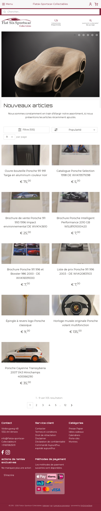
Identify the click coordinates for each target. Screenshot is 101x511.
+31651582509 (8, 445)
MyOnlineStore (86, 506)
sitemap (46, 506)
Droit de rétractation (45, 435)
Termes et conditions (46, 432)
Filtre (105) (26, 130)
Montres (73, 441)
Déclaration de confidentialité (50, 441)
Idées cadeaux (76, 432)
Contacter (40, 428)
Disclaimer (40, 438)
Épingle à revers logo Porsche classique (25, 323)
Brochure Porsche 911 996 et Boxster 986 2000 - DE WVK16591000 (25, 274)
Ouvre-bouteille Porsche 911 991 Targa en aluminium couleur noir (25, 173)
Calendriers (74, 435)
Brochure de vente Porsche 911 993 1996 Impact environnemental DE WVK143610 (25, 222)
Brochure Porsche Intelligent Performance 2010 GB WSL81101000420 (76, 222)
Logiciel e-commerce (62, 506)
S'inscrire (9, 475)
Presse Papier (76, 428)
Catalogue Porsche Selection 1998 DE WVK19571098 (76, 173)
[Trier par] (74, 129)
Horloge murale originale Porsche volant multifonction (76, 323)
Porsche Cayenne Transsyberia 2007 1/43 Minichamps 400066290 (25, 372)
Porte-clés (74, 438)
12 (65, 405)
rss (51, 506)
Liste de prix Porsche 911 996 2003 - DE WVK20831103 (75, 271)
